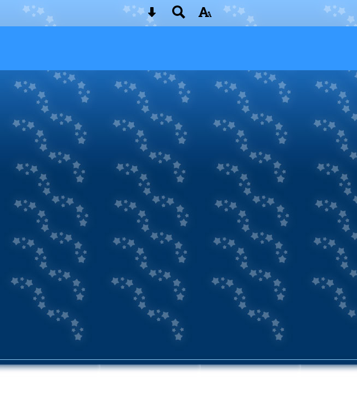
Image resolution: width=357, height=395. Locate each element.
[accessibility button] (205, 15)
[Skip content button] (152, 15)
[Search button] (179, 15)
